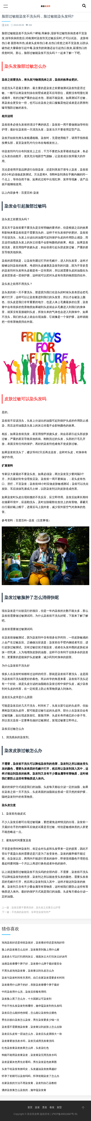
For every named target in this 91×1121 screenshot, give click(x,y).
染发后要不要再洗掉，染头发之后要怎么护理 (36, 907)
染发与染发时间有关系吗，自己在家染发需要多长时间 (33, 977)
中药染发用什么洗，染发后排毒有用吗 (24, 991)
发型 (59, 1107)
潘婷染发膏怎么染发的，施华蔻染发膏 (24, 1090)
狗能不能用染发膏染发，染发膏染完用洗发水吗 (29, 1054)
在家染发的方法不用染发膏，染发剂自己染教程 (29, 1082)
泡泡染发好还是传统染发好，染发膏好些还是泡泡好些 (33, 942)
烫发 (44, 1107)
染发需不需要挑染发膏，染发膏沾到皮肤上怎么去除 (32, 1026)
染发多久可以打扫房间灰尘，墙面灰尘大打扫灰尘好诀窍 (34, 956)
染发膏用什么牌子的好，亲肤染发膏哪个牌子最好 (30, 984)
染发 (37, 1107)
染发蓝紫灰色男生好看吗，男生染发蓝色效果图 (29, 1061)
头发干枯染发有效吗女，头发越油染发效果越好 (29, 1068)
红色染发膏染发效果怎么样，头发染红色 (25, 1047)
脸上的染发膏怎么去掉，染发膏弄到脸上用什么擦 (30, 949)
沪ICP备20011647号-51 (65, 1114)
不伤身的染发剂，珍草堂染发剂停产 (31, 912)
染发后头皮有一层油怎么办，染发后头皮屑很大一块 (32, 1033)
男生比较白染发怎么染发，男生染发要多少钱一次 (30, 1019)
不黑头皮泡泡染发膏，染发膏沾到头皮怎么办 (28, 970)
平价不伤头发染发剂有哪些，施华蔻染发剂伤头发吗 (32, 1005)
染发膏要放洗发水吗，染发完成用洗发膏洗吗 (28, 1040)
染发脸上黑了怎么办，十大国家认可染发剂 (26, 998)
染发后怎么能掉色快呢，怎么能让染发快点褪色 (29, 1012)
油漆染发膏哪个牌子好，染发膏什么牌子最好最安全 (32, 963)
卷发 (52, 1107)
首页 (30, 1107)
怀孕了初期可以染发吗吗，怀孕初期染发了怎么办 (30, 1075)
